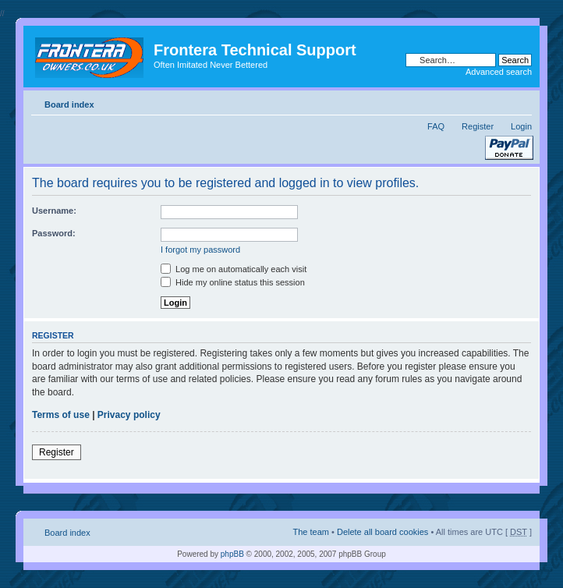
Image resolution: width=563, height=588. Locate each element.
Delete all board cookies (382, 532)
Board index (69, 104)
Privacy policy (129, 414)
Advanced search (499, 71)
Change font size (520, 101)
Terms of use (61, 414)
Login (521, 126)
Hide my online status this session (233, 282)
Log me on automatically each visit (233, 269)
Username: (54, 210)
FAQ (435, 126)
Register (478, 126)
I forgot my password (200, 249)
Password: (54, 233)
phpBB (232, 554)
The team (311, 532)
